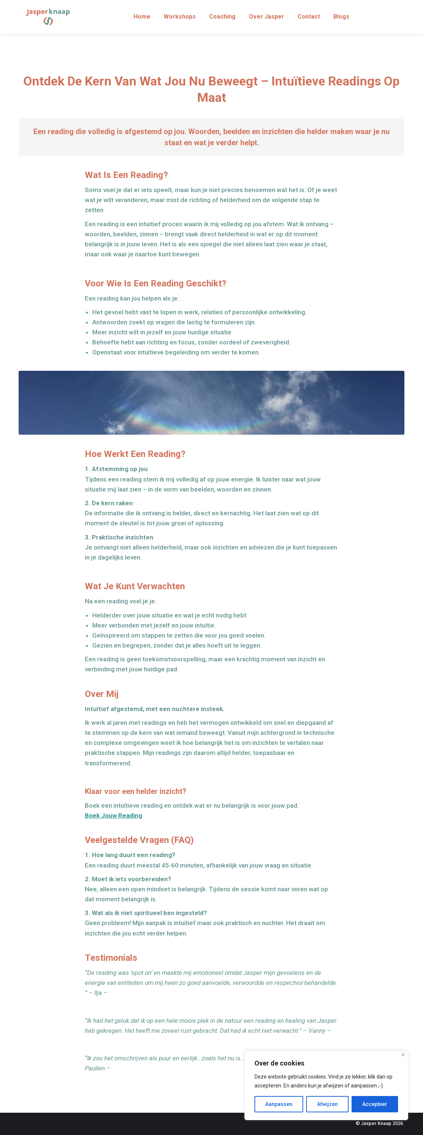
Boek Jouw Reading (113, 815)
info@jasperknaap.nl (378, 6)
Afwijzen (327, 1104)
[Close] (403, 1054)
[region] (326, 1085)
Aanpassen (278, 1104)
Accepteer (374, 1104)
